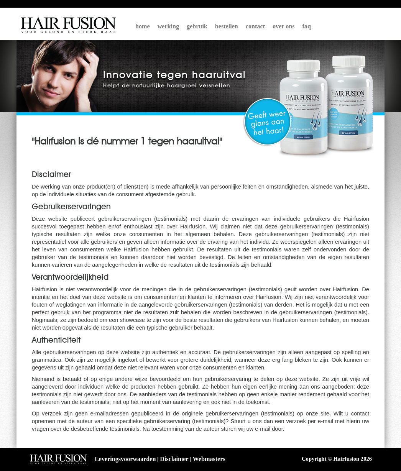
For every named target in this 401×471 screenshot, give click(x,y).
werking (168, 26)
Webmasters (209, 459)
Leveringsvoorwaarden (125, 459)
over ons (284, 26)
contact (255, 26)
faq (306, 26)
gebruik (197, 26)
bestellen (226, 26)
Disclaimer (174, 459)
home (142, 26)
